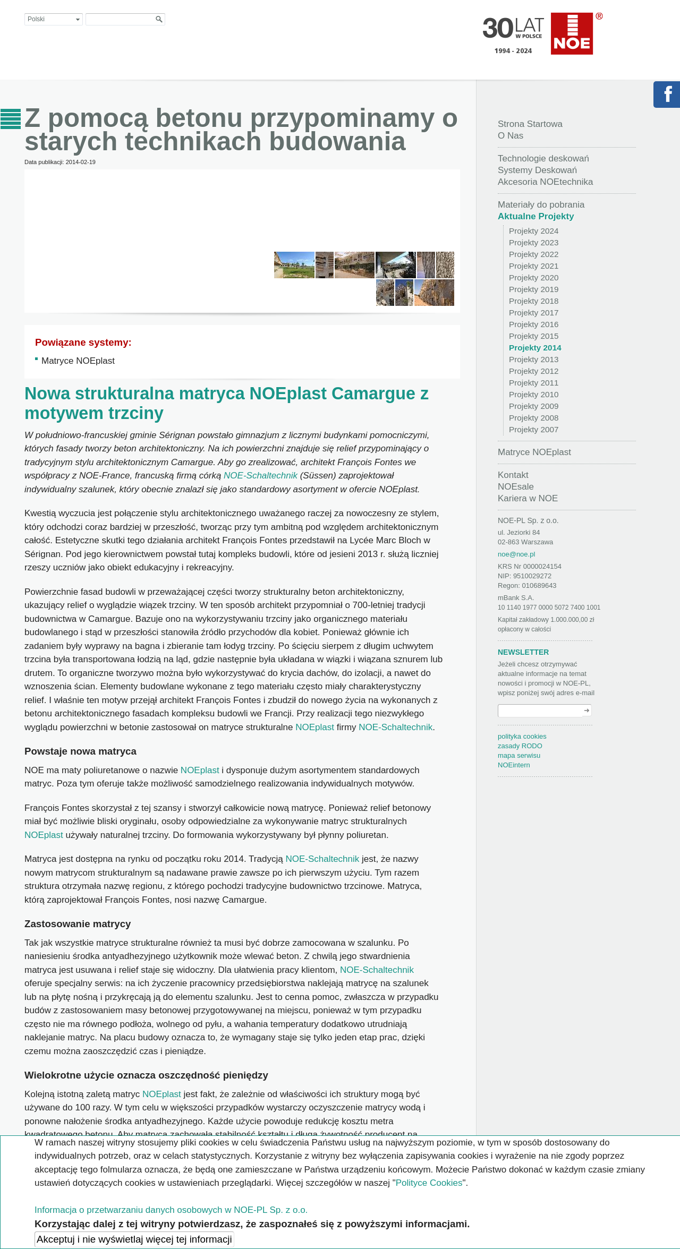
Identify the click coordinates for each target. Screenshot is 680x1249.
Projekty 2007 (534, 429)
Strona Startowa (530, 124)
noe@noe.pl (516, 554)
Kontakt (513, 475)
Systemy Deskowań (537, 170)
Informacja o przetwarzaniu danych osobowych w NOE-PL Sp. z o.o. (171, 1210)
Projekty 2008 (534, 417)
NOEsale (516, 487)
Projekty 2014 (535, 347)
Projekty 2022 (534, 254)
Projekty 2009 (534, 405)
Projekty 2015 (534, 335)
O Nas (510, 136)
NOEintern (514, 765)
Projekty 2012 (534, 370)
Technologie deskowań (543, 158)
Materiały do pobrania (541, 205)
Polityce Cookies (429, 1183)
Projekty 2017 (534, 312)
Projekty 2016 (534, 324)
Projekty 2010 (534, 394)
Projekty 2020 (534, 277)
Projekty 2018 (534, 300)
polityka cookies (522, 736)
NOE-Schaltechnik (261, 475)
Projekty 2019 (534, 289)
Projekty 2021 (534, 265)
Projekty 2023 (534, 242)
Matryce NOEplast (78, 361)
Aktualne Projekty (536, 216)
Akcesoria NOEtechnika (545, 182)
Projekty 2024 (534, 230)
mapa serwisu (519, 755)
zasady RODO (520, 746)
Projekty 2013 (534, 359)
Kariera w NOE (528, 498)
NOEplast (291, 393)
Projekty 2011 (534, 382)
